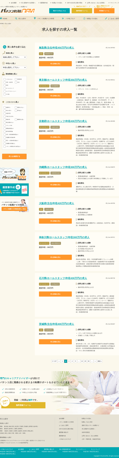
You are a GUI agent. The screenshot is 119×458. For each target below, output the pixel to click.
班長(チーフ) (4, 442)
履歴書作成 (43, 3)
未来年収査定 (86, 432)
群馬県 (31, 426)
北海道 (2, 433)
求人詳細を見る (55, 63)
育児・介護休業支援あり (11, 140)
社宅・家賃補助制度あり (11, 134)
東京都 (6, 426)
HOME (5, 18)
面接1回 (7, 119)
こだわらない (8, 79)
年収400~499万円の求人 (29, 451)
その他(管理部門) (23, 442)
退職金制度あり (9, 128)
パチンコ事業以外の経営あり (12, 146)
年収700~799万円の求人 (91, 451)
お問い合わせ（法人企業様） (96, 3)
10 (82, 361)
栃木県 (35, 426)
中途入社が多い (9, 116)
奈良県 (25, 431)
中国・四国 (15, 433)
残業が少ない (19, 107)
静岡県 (20, 428)
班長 (6, 85)
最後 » (100, 361)
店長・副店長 (8, 82)
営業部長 (18, 79)
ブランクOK (8, 125)
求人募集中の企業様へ (28, 3)
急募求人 (7, 107)
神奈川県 (11, 426)
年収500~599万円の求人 (49, 451)
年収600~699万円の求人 (70, 451)
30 (88, 361)
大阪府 (6, 431)
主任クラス (41, 440)
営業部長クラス (5, 440)
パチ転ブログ (70, 18)
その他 (6, 94)
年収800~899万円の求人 (8, 454)
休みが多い (8, 110)
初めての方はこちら (59, 11)
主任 (17, 82)
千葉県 (21, 426)
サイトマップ (114, 3)
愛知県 (6, 428)
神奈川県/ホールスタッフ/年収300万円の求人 (64, 237)
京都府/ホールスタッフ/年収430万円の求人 (63, 121)
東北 (6, 433)
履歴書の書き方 (63, 432)
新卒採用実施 (8, 131)
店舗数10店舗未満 (9, 137)
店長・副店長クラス (31, 440)
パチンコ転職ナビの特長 (45, 18)
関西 (1, 431)
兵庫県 (15, 431)
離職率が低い (19, 119)
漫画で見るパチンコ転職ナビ (90, 425)
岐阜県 (11, 428)
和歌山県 (30, 431)
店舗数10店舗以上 (9, 143)
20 (85, 361)
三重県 (15, 428)
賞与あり (18, 110)
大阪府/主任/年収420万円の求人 (56, 203)
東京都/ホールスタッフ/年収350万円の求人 (63, 79)
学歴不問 (7, 113)
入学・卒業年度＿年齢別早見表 (91, 439)
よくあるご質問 (113, 18)
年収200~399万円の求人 (8, 451)
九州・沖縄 (22, 433)
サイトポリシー (81, 449)
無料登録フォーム (82, 11)
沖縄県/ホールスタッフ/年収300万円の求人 (63, 167)
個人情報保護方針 (65, 449)
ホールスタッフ (9, 88)
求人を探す (22, 18)
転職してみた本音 (87, 422)
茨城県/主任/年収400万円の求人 (56, 324)
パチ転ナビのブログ (65, 439)
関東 (1, 426)
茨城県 (26, 426)
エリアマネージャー (10, 91)
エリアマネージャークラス (17, 440)
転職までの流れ (57, 3)
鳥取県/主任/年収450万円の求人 (56, 47)
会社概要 (14, 3)
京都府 (11, 431)
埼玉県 (16, 426)
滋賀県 (20, 431)
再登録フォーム (104, 11)
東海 (1, 428)
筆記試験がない (9, 122)
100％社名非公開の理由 (74, 3)
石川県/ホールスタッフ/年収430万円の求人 (63, 278)
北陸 (9, 433)
